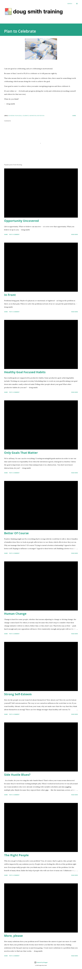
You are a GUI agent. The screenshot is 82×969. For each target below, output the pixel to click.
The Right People (16, 855)
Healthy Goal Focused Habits (24, 372)
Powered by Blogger (41, 962)
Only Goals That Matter (21, 453)
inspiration (33, 115)
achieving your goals (15, 115)
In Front (10, 295)
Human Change (15, 614)
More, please (13, 936)
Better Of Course (16, 533)
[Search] (69, 3)
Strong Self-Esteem (18, 694)
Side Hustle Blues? (17, 775)
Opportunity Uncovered (21, 221)
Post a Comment (14, 234)
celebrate (26, 115)
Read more (74, 234)
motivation (40, 115)
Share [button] (74, 115)
